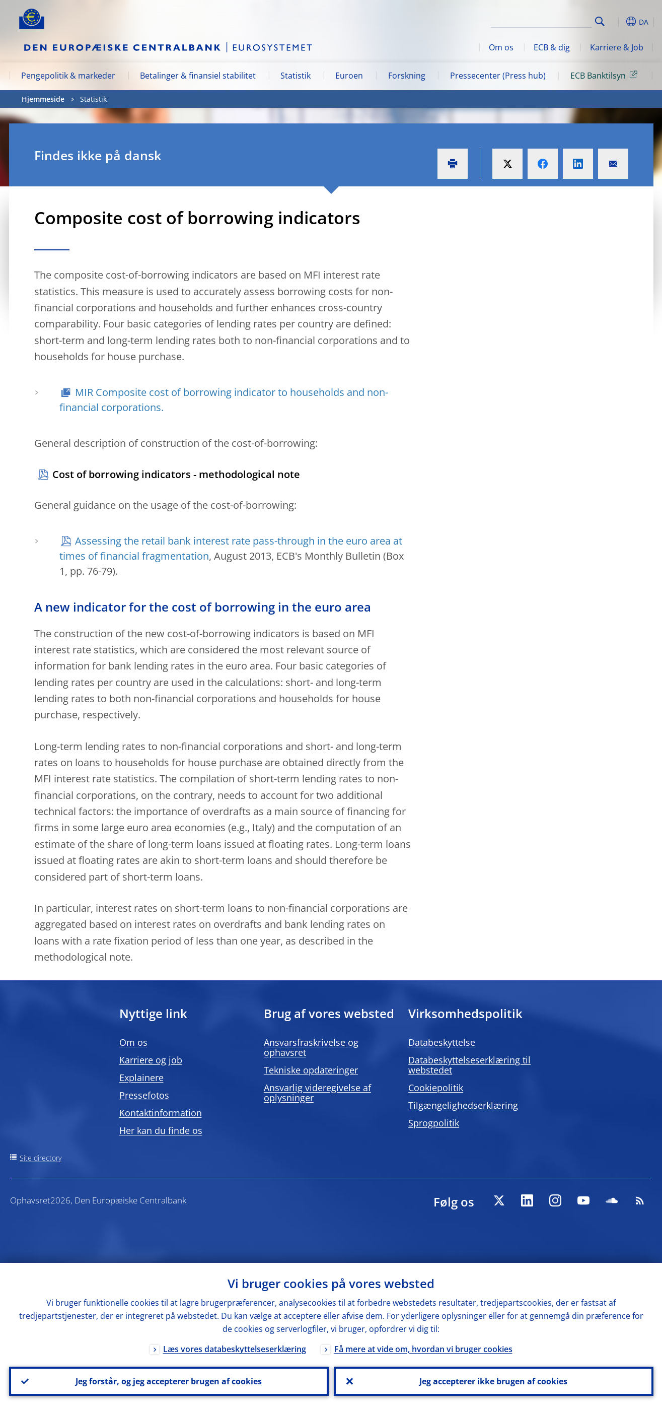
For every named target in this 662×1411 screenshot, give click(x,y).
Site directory (40, 1158)
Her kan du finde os (160, 1130)
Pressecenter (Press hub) (498, 75)
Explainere (141, 1077)
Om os (501, 47)
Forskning (406, 75)
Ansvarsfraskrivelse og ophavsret (311, 1047)
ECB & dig (552, 47)
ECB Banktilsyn (605, 75)
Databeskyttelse (441, 1042)
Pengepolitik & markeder (68, 75)
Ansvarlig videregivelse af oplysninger (317, 1093)
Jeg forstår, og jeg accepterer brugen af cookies (169, 1381)
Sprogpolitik (433, 1123)
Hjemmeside (43, 99)
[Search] (541, 20)
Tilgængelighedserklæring (463, 1105)
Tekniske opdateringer (311, 1070)
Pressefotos (144, 1095)
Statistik (295, 75)
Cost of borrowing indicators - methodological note (176, 474)
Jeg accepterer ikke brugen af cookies (493, 1381)
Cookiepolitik (435, 1088)
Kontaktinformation (160, 1113)
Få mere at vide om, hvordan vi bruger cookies (423, 1349)
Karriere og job (150, 1060)
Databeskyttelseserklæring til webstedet (469, 1065)
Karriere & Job (616, 47)
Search (600, 21)
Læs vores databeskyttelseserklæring (234, 1349)
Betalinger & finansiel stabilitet (198, 75)
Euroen (349, 75)
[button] (618, 21)
